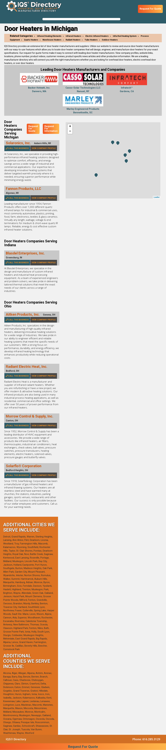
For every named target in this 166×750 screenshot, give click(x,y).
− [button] (70, 131)
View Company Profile (44, 148)
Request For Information (51, 128)
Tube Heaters (91, 40)
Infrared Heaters (73, 36)
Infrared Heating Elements (49, 36)
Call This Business (17, 148)
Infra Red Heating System (124, 36)
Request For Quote (150, 8)
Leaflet (156, 197)
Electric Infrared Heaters (97, 36)
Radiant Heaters (73, 40)
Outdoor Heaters (110, 40)
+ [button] (70, 126)
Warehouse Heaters (51, 40)
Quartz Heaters (31, 40)
